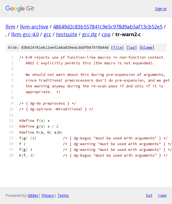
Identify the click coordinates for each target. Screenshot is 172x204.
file (117, 47)
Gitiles (33, 195)
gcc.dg (89, 34)
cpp (106, 34)
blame (146, 47)
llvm (10, 26)
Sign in (161, 8)
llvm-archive (34, 26)
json (162, 195)
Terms (63, 195)
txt (149, 195)
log (131, 47)
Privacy (47, 195)
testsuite (66, 34)
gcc (47, 34)
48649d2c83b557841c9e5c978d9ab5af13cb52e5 (107, 26)
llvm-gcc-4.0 (25, 34)
